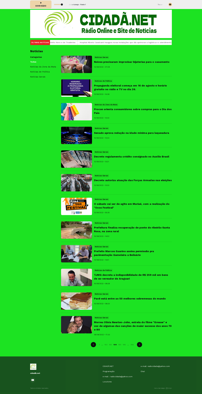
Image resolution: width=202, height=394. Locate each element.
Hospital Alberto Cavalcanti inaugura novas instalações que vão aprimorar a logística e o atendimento (129, 42)
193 (110, 345)
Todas (33, 62)
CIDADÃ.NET (108, 366)
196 (124, 345)
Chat (143, 371)
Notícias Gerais (37, 77)
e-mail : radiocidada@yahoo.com (117, 376)
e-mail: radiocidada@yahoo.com (155, 366)
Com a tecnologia (163, 388)
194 (115, 345)
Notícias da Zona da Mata (43, 66)
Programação (109, 371)
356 (132, 345)
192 (105, 345)
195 (119, 345)
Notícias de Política (40, 71)
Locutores (107, 382)
